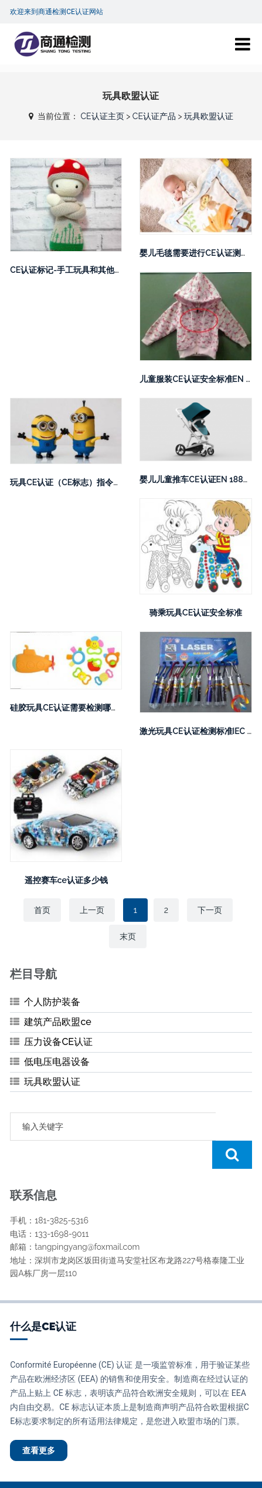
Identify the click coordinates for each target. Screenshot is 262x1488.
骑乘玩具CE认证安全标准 (195, 612)
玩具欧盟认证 (208, 116)
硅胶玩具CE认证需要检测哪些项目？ (77, 707)
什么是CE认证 (43, 1298)
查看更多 (38, 1422)
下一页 (210, 910)
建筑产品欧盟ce (57, 1021)
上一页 (92, 910)
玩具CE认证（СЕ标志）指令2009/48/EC (86, 482)
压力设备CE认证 (58, 1041)
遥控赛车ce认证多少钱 (66, 880)
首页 (42, 910)
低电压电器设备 (57, 1061)
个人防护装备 (52, 1001)
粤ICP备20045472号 (202, 1470)
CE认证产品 (154, 116)
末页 (128, 936)
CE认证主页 (102, 116)
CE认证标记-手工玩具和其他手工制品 (78, 270)
